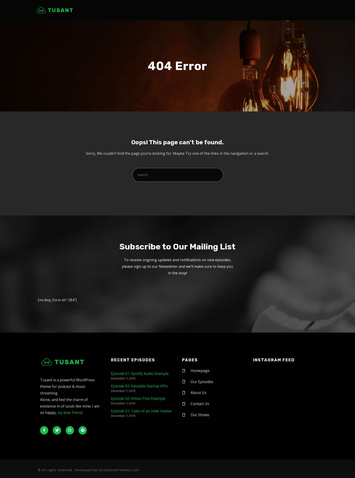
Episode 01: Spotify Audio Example (140, 373)
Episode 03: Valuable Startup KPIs (139, 386)
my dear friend (70, 412)
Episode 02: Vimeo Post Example (138, 398)
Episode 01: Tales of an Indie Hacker (141, 410)
